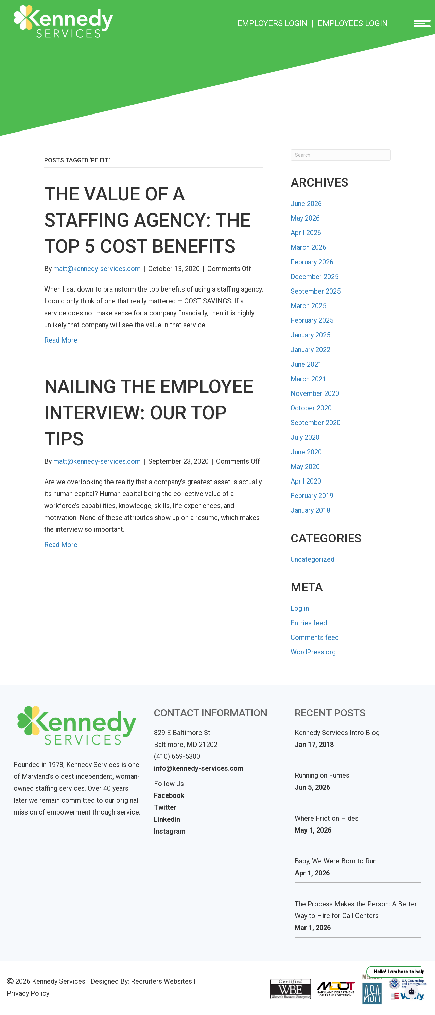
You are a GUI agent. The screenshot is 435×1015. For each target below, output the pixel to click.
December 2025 (314, 277)
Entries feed (309, 623)
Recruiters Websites (161, 981)
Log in (300, 608)
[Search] (341, 155)
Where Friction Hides (327, 818)
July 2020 (305, 437)
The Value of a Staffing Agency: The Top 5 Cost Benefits (147, 220)
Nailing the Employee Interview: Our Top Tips (148, 413)
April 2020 (306, 481)
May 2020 (305, 466)
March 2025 (308, 306)
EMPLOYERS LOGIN (272, 23)
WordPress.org (313, 652)
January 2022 (310, 350)
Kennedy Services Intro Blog (337, 733)
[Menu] (419, 23)
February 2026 (312, 262)
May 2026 (305, 218)
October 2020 (311, 408)
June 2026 (306, 203)
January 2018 (310, 510)
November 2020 (315, 393)
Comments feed (315, 637)
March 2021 (308, 379)
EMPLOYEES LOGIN (353, 23)
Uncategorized (312, 559)
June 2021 (306, 364)
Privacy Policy (28, 993)
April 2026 (306, 233)
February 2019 (312, 496)
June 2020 (306, 452)
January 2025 (310, 335)
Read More (60, 340)
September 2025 (316, 291)
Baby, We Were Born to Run (336, 861)
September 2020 (316, 423)
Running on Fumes (322, 775)
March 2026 (308, 247)
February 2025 (312, 320)
